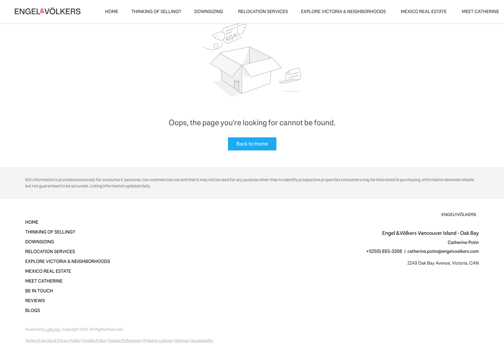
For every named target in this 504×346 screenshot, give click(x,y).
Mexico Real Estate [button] (424, 11)
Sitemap (182, 340)
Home (111, 11)
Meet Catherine (480, 11)
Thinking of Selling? (156, 11)
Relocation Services (263, 11)
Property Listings (157, 340)
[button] (69, 222)
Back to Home (252, 143)
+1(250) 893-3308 (384, 251)
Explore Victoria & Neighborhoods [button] (343, 11)
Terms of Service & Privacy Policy (53, 340)
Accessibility (202, 340)
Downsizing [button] (208, 11)
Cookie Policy (94, 340)
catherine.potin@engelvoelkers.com (443, 251)
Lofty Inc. (53, 329)
